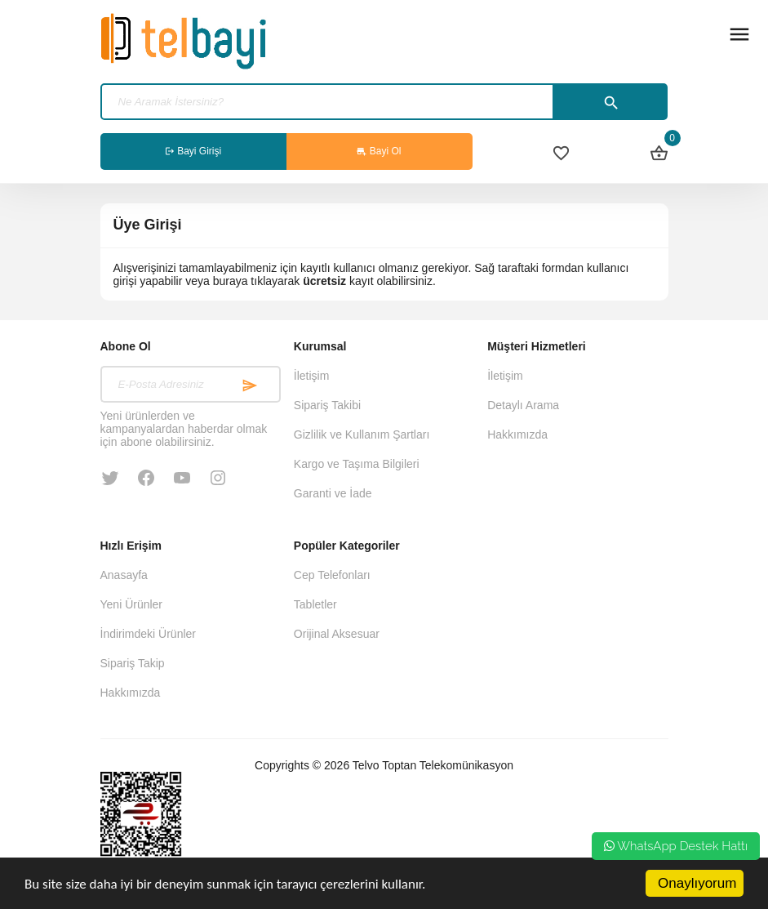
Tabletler (315, 604)
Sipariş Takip (132, 663)
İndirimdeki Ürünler (148, 633)
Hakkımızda (517, 434)
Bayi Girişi (193, 151)
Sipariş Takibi (327, 405)
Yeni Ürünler (131, 604)
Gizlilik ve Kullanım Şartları (362, 434)
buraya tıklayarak (256, 280)
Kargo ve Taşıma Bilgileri (357, 463)
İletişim (312, 375)
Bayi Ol (379, 151)
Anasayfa (124, 574)
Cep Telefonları (332, 574)
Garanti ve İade (333, 493)
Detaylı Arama (523, 405)
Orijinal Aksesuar (337, 633)
